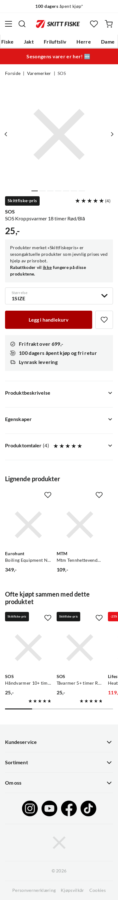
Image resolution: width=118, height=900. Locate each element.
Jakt (29, 42)
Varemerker (39, 73)
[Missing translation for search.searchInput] (22, 24)
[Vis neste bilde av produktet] (112, 134)
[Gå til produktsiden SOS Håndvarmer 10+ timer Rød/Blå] (28, 647)
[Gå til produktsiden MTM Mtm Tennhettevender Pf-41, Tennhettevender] (80, 525)
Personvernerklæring (34, 890)
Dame (108, 42)
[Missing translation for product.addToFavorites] (104, 320)
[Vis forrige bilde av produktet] (6, 134)
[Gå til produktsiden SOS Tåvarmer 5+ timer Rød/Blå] (80, 647)
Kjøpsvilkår (72, 890)
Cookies (97, 890)
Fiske (7, 42)
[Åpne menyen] (8, 24)
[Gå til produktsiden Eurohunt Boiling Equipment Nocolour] (28, 525)
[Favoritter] (94, 24)
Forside (12, 73)
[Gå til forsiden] (58, 24)
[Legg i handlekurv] (48, 320)
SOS (62, 73)
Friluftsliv (55, 42)
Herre (83, 42)
